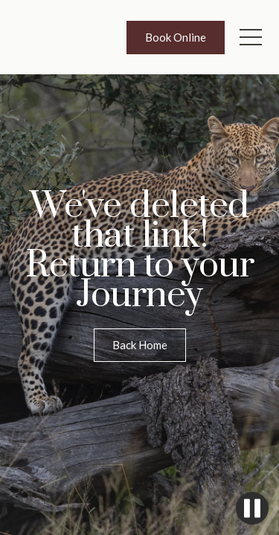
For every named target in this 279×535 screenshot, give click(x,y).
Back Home (139, 344)
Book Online (175, 37)
